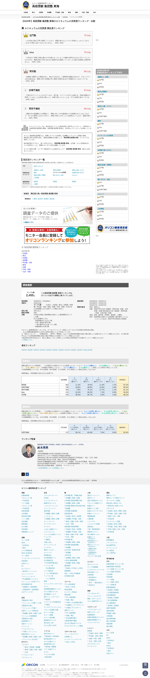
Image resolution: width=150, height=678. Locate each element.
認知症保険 (110, 611)
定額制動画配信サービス (52, 589)
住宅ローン (25, 563)
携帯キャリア (111, 495)
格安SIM (111, 506)
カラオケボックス (93, 644)
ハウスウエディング (94, 609)
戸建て (34, 603)
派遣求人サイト (92, 532)
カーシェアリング (50, 545)
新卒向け (92, 585)
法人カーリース (92, 564)
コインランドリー (50, 508)
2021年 (42, 350)
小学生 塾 (67, 555)
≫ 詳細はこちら (27, 340)
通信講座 (67, 594)
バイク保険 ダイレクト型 (115, 569)
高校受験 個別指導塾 (71, 526)
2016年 (73, 350)
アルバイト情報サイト (95, 503)
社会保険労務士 (77, 602)
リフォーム (25, 626)
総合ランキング (38, 166)
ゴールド (35, 579)
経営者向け (93, 577)
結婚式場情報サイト (94, 620)
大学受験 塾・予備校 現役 (73, 495)
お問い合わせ (75, 665)
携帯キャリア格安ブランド (115, 498)
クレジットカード (28, 574)
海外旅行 (56, 636)
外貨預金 (25, 561)
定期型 (116, 590)
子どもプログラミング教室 (73, 626)
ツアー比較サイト (50, 649)
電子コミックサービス (51, 597)
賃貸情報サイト (27, 621)
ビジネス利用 (50, 654)
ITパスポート (76, 607)
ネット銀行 (25, 555)
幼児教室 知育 (69, 576)
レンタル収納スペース (53, 534)
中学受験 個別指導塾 (71, 545)
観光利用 (48, 657)
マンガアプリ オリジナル (52, 607)
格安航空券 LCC (49, 644)
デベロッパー (27, 657)
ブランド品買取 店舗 (51, 610)
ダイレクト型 (27, 498)
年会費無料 (27, 579)
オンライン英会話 (70, 592)
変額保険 (109, 624)
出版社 (47, 604)
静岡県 (55, 181)
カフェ (46, 586)
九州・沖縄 (26, 272)
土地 (39, 603)
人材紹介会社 (92, 549)
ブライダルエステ (93, 593)
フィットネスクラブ (71, 634)
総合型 (47, 599)
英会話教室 (68, 589)
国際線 (54, 647)
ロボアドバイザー (28, 592)
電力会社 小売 (49, 623)
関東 (101, 633)
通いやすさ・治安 (58, 175)
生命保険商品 (111, 595)
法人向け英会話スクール (72, 623)
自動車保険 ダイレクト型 (115, 564)
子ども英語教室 (69, 584)
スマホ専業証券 (27, 550)
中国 (124, 513)
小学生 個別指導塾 (70, 560)
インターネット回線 (113, 521)
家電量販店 (110, 540)
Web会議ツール (92, 572)
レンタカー (48, 547)
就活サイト (91, 498)
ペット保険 (25, 519)
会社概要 (42, 665)
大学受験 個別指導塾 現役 (73, 500)
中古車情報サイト (50, 558)
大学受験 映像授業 (70, 511)
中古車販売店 (48, 560)
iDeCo (108, 646)
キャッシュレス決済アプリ (31, 581)
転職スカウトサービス (95, 511)
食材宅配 (47, 511)
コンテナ (48, 537)
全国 (99, 641)
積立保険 (109, 626)
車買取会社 (48, 555)
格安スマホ (119, 506)
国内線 (47, 647)
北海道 (25, 253)
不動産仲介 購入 (27, 605)
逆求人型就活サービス (95, 500)
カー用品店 (110, 550)
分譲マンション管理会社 (30, 611)
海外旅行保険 (26, 516)
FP (67, 597)
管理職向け (93, 580)
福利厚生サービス (50, 620)
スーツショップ (111, 548)
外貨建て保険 (111, 613)
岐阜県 (36, 181)
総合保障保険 (111, 618)
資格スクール (69, 610)
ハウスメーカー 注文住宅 (30, 639)
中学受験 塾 (68, 539)
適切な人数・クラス (78, 170)
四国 (109, 516)
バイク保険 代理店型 (113, 572)
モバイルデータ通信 (113, 500)
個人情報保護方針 (64, 665)
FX (22, 566)
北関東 (25, 258)
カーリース (48, 552)
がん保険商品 (111, 603)
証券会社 (26, 545)
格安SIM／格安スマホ (113, 503)
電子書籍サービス (50, 594)
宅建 (67, 600)
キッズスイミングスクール (73, 639)
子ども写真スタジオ (51, 591)
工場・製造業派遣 (93, 529)
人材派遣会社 (92, 553)
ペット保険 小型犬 (112, 582)
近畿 (24, 267)
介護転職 (90, 519)
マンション (27, 603)
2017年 (67, 350)
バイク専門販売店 (51, 573)
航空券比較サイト (50, 639)
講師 (35, 172)
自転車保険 (25, 511)
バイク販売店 (48, 571)
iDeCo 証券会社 (27, 553)
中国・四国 (26, 269)
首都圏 (25, 260)
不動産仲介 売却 (27, 600)
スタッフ (74, 175)
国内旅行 (48, 636)
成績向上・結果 (38, 170)
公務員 (68, 607)
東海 (24, 265)
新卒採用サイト (92, 541)
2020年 (48, 350)
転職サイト (91, 506)
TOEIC (68, 602)
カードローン (26, 568)
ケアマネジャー (79, 605)
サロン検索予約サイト (95, 601)
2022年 (36, 350)
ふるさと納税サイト (51, 529)
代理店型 (26, 500)
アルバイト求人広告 (94, 556)
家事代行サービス (50, 503)
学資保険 (25, 529)
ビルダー (26, 644)
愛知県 (74, 181)
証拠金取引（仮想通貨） (31, 589)
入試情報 (36, 177)
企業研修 (90, 575)
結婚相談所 (91, 615)
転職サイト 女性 (93, 508)
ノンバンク (33, 571)
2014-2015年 (88, 350)
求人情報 (96, 665)
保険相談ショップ (28, 532)
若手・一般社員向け (96, 582)
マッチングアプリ (93, 622)
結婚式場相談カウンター (95, 617)
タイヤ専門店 (111, 553)
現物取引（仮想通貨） (30, 587)
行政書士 (69, 605)
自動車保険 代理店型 (113, 566)
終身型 (110, 590)
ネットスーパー (49, 521)
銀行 (24, 548)
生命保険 (25, 521)
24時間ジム (68, 637)
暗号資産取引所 (27, 584)
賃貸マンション (27, 624)
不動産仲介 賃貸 (27, 618)
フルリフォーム (28, 629)
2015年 (79, 350)
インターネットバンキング (31, 558)
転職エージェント (93, 513)
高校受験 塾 (68, 513)
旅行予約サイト (49, 634)
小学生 (80, 568)
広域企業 (111, 519)
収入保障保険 (112, 600)
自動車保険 (25, 495)
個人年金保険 (111, 621)
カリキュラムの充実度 (105, 135)
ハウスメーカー (28, 655)
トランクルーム (49, 532)
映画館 (89, 631)
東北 (24, 255)
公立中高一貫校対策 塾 (72, 550)
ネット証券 (25, 540)
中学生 (74, 568)
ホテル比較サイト (50, 641)
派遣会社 (90, 526)
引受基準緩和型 (113, 592)
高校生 (68, 568)
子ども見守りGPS (50, 625)
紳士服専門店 (111, 545)
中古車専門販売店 (51, 563)
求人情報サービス (93, 534)
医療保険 (25, 524)
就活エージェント (93, 495)
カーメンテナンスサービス (53, 584)
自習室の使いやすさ (78, 172)
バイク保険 (25, 503)
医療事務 (72, 597)
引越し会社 (48, 542)
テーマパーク (92, 646)
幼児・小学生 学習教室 (72, 573)
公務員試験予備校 (70, 621)
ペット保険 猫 (111, 585)
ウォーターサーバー (51, 495)
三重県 (36, 184)
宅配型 (47, 539)
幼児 (67, 587)
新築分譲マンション (28, 634)
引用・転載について (86, 665)
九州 (39, 613)
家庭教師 (67, 571)
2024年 (24, 350)
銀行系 (25, 571)
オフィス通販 (48, 615)
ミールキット (48, 516)
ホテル (46, 652)
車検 (45, 581)
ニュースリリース (52, 665)
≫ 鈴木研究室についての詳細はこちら (50, 468)
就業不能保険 (111, 608)
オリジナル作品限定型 (53, 602)
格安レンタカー (49, 550)
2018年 (61, 350)
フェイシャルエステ (94, 596)
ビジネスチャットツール (95, 569)
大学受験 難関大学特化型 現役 (74, 506)
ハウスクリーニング (51, 506)
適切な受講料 (57, 170)
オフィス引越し (49, 612)
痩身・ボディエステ (94, 599)
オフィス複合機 (49, 617)
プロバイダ (110, 508)
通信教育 (67, 565)
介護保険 (109, 616)
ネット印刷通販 (92, 567)
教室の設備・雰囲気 (40, 175)
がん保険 (25, 526)
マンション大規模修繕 (29, 616)
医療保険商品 (111, 587)
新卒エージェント (93, 545)
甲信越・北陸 (27, 262)
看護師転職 (91, 516)
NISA (23, 542)
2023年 (30, 350)
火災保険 (25, 513)
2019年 (55, 350)
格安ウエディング (93, 612)
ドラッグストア (111, 542)
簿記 (72, 600)
